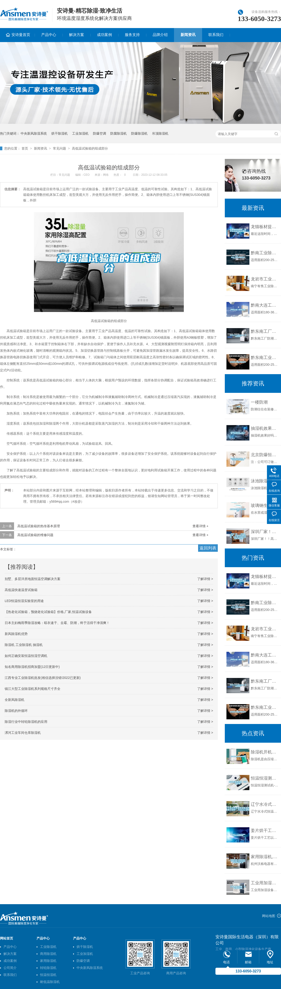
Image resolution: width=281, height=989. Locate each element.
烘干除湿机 (59, 133)
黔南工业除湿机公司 (265, 253)
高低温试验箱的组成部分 (90, 148)
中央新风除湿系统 (34, 133)
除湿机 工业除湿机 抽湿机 (24, 645)
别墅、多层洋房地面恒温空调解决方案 (32, 579)
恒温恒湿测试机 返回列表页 (265, 778)
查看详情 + (200, 526)
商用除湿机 (48, 954)
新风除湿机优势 (16, 634)
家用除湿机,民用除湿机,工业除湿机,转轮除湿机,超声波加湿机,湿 (265, 856)
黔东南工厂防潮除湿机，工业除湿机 (265, 331)
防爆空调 (99, 133)
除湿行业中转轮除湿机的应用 (26, 722)
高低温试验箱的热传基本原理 (38, 526)
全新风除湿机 (14, 700)
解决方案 (76, 35)
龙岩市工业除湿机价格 (265, 279)
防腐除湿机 (118, 133)
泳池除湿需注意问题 (265, 481)
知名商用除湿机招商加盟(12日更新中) (32, 667)
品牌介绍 (160, 35)
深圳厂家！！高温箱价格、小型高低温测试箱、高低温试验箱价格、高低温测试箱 (265, 531)
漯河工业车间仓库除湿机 (23, 733)
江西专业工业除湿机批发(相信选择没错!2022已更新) (43, 678)
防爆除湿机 (139, 133)
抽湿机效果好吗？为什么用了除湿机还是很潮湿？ (265, 428)
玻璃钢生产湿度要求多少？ (265, 505)
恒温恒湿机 (48, 975)
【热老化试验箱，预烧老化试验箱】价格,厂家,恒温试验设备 (48, 612)
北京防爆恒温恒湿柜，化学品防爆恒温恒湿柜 (265, 454)
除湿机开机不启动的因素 (265, 752)
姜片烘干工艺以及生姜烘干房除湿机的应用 (265, 830)
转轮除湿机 (48, 968)
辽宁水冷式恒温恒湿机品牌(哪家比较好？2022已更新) (265, 804)
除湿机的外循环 (16, 711)
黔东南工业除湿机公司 (265, 357)
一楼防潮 (259, 402)
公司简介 (10, 968)
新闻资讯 (188, 35)
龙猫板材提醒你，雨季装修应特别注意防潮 (265, 226)
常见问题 (59, 148)
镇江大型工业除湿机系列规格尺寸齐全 (32, 689)
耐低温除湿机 (50, 982)
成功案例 (104, 35)
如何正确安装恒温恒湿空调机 (26, 656)
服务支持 (132, 35)
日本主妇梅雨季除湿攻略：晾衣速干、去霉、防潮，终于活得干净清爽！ (57, 623)
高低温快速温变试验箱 (21, 590)
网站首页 (6, 938)
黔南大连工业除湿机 (265, 305)
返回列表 (208, 548)
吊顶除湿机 (160, 133)
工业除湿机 (48, 947)
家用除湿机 (48, 961)
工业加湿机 (80, 133)
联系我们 (215, 35)
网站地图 (268, 916)
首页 (25, 148)
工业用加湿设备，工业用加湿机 (265, 883)
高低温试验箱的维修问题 (35, 535)
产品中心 (48, 35)
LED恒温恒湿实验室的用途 (24, 601)
